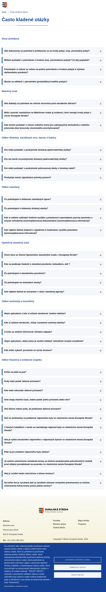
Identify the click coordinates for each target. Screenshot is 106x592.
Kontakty (56, 521)
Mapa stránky (83, 521)
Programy (82, 524)
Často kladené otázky (19, 12)
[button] (53, 51)
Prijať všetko (77, 575)
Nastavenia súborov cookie (77, 560)
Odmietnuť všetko (77, 567)
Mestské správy (59, 524)
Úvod (4, 12)
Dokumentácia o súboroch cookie (16, 586)
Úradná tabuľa (59, 528)
